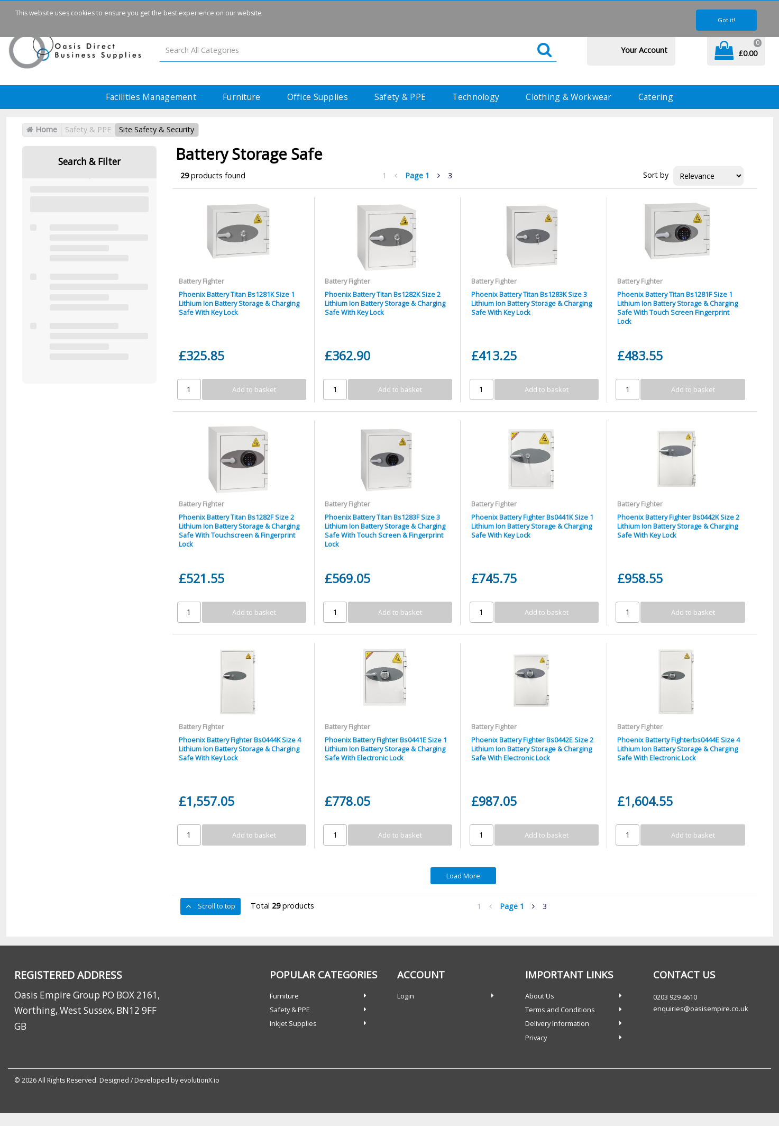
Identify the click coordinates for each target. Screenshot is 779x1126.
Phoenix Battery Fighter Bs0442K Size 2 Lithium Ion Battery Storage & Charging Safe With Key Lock (678, 526)
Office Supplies (317, 97)
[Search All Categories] (357, 50)
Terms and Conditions (560, 1009)
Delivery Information (557, 1023)
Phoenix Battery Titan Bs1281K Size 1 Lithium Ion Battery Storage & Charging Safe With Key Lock (239, 303)
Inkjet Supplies (293, 1023)
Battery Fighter (201, 281)
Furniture (242, 97)
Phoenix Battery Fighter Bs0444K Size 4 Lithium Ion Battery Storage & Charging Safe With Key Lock (240, 749)
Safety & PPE (400, 97)
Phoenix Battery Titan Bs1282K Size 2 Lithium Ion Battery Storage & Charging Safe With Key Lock (385, 303)
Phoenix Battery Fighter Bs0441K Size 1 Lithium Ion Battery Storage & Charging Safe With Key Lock (532, 526)
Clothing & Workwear (568, 97)
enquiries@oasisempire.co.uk (700, 1008)
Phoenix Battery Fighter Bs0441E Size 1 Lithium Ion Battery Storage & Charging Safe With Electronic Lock (386, 749)
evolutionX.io (199, 1080)
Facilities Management (151, 97)
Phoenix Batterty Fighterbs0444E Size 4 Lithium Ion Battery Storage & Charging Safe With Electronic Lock (678, 749)
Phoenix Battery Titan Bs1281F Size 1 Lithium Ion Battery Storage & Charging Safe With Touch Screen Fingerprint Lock (677, 307)
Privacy (536, 1037)
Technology (475, 97)
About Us (539, 996)
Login (405, 996)
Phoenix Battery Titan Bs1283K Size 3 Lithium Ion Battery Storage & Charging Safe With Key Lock (531, 303)
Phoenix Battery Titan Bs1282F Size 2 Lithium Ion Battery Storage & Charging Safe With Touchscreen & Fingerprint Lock (239, 530)
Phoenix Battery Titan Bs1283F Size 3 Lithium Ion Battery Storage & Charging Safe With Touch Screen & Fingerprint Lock (385, 530)
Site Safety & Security (156, 129)
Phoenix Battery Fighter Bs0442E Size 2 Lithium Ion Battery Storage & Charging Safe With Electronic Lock (532, 749)
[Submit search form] (544, 50)
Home (41, 129)
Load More (463, 875)
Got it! (726, 20)
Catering (655, 97)
